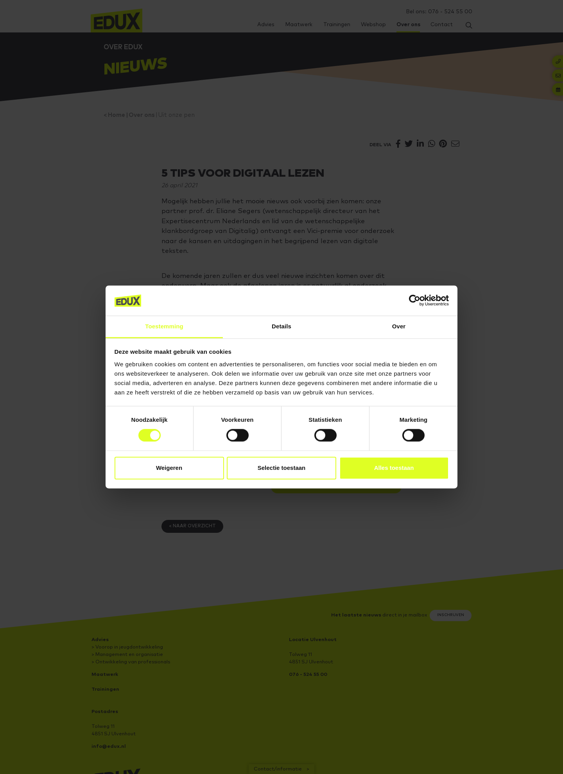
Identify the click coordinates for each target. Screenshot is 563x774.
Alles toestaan (394, 467)
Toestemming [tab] (164, 326)
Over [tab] (399, 326)
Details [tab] (281, 326)
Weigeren (169, 467)
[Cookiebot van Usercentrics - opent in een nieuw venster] (414, 300)
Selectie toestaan (282, 467)
